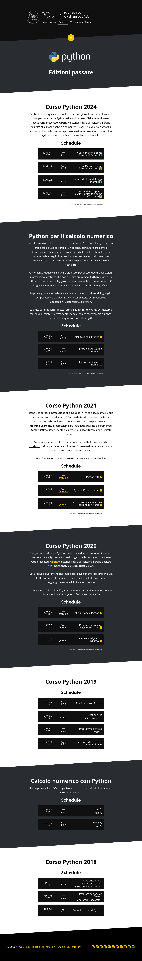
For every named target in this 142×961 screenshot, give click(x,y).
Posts (88, 22)
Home (45, 22)
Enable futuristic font (69, 946)
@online (63, 477)
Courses (63, 22)
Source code (33, 946)
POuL (49, 15)
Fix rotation (48, 946)
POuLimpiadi (76, 22)
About (53, 22)
